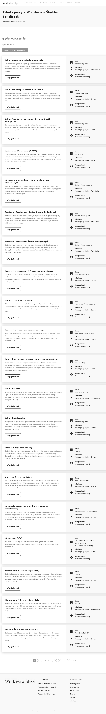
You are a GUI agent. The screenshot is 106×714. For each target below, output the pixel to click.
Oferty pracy (43, 3)
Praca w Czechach (44, 690)
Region (62, 3)
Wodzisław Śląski (9, 21)
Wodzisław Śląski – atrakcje (47, 687)
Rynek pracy (53, 3)
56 (68, 660)
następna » (74, 660)
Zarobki (69, 3)
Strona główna (31, 3)
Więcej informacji (13, 78)
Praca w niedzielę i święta (46, 694)
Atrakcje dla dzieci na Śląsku (47, 684)
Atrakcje (77, 3)
